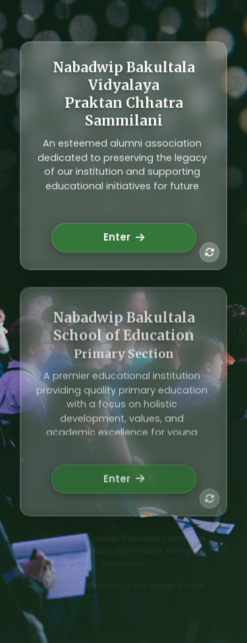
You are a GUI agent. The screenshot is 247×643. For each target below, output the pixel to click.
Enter (123, 238)
